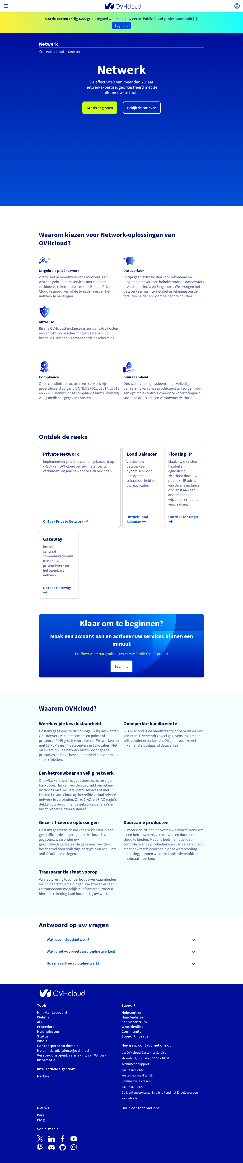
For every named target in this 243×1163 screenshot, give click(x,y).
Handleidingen (133, 982)
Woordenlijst (132, 991)
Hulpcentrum (133, 977)
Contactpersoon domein (58, 1011)
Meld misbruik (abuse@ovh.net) (63, 1015)
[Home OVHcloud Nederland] (40, 51)
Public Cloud (55, 51)
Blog (41, 1085)
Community (131, 996)
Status (42, 1001)
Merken (43, 1041)
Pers (40, 1080)
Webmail (44, 982)
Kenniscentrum (134, 987)
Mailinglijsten (48, 996)
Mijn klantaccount (52, 977)
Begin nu (121, 25)
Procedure (45, 991)
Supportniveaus (135, 1001)
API (39, 987)
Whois (42, 1006)
